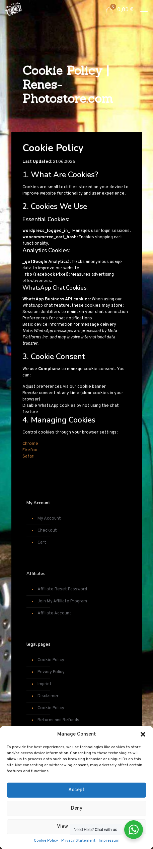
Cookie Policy (46, 840)
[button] (143, 734)
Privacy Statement (78, 840)
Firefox (29, 450)
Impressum (109, 840)
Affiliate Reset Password (62, 589)
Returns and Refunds (58, 720)
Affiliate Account (54, 613)
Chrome (30, 444)
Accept (76, 790)
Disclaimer (48, 696)
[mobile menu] (144, 10)
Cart (41, 542)
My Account (49, 518)
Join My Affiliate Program (62, 601)
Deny (76, 808)
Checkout (47, 530)
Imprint (44, 684)
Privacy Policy (51, 672)
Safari (28, 456)
